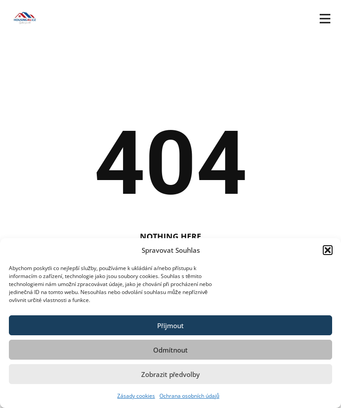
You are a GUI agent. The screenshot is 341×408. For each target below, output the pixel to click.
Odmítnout (170, 349)
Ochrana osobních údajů (189, 396)
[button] (327, 250)
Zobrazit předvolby (170, 374)
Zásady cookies (136, 396)
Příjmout (170, 325)
